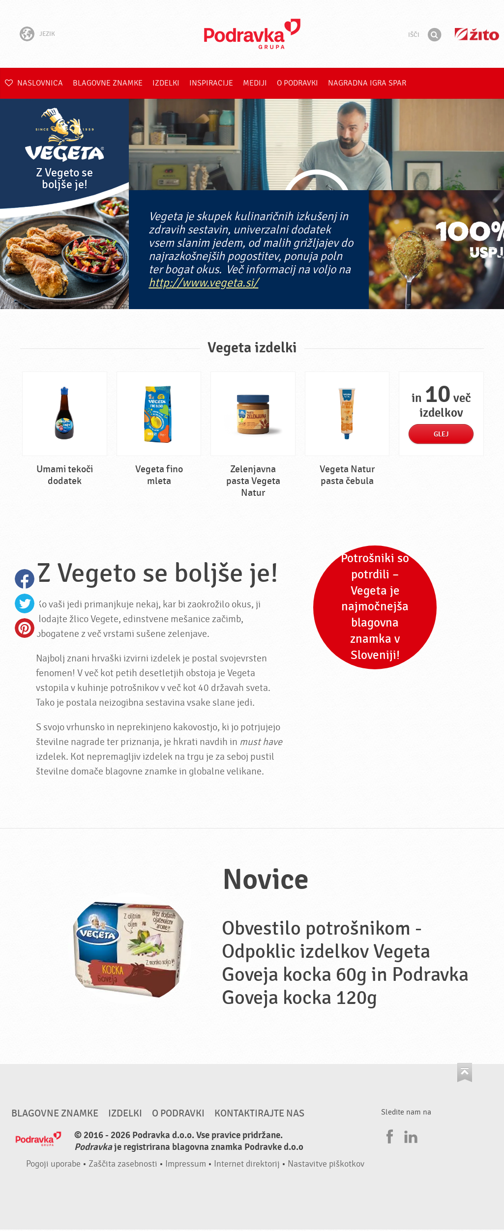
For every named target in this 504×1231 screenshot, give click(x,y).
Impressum (185, 1164)
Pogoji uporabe (53, 1164)
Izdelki (165, 83)
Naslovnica (34, 83)
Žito (477, 34)
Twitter (24, 603)
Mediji (255, 83)
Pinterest (24, 628)
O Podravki (297, 83)
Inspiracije (211, 83)
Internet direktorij (247, 1164)
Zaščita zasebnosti (123, 1164)
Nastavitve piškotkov (326, 1164)
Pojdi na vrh (464, 1072)
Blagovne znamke (108, 83)
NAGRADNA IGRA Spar (367, 83)
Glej (441, 434)
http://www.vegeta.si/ (203, 282)
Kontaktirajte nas (259, 1113)
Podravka (252, 34)
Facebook (24, 579)
